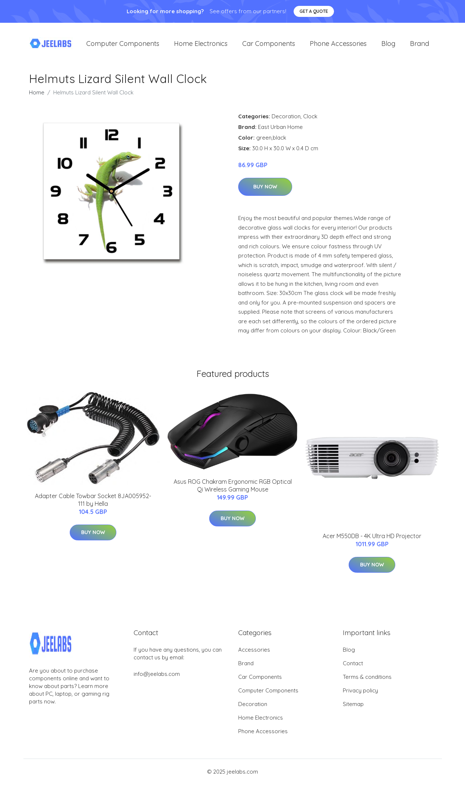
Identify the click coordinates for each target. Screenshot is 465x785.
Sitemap (353, 704)
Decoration (286, 117)
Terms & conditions (367, 677)
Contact (353, 663)
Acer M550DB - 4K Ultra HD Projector (372, 536)
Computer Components (122, 44)
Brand (419, 44)
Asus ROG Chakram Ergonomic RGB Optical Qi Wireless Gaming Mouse (233, 486)
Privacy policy (360, 691)
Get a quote (313, 11)
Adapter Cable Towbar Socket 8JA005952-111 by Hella (93, 500)
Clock (310, 117)
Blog (388, 44)
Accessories (254, 650)
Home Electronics (201, 44)
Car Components (268, 44)
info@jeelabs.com (157, 674)
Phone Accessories (338, 44)
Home (36, 93)
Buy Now (265, 187)
